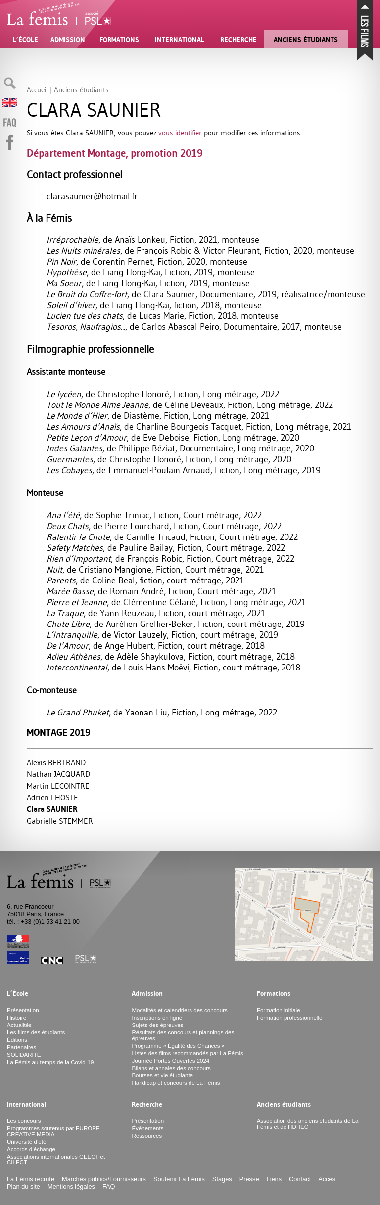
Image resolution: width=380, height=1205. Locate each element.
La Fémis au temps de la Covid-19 (50, 1062)
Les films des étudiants (36, 1032)
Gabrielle (60, 821)
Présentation (23, 1010)
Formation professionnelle (290, 1018)
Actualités (19, 1025)
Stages (222, 1179)
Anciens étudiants (306, 39)
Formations (119, 39)
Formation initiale (278, 1010)
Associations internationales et (56, 1159)
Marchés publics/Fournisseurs (104, 1179)
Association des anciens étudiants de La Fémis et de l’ (308, 1124)
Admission (67, 39)
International (179, 39)
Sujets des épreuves (157, 1025)
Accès (326, 1179)
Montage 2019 (59, 732)
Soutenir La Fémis (179, 1179)
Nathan (58, 774)
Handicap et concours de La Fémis (176, 1083)
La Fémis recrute (30, 1179)
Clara (52, 809)
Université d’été (26, 1142)
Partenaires (21, 1047)
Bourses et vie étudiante (162, 1075)
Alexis (56, 762)
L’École (25, 39)
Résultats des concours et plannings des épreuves (183, 1035)
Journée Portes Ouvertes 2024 (170, 1061)
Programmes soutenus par (53, 1131)
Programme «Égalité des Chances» (178, 1046)
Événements (147, 1128)
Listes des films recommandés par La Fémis (187, 1053)
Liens (274, 1179)
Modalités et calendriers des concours (179, 1010)
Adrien (52, 797)
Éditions (17, 1040)
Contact (300, 1179)
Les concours (24, 1121)
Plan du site (23, 1186)
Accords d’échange (31, 1149)
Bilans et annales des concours (171, 1068)
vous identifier (180, 132)
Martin (58, 786)
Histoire (16, 1018)
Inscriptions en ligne (157, 1018)
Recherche (238, 39)
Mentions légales (71, 1186)
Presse (249, 1179)
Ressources (147, 1136)
